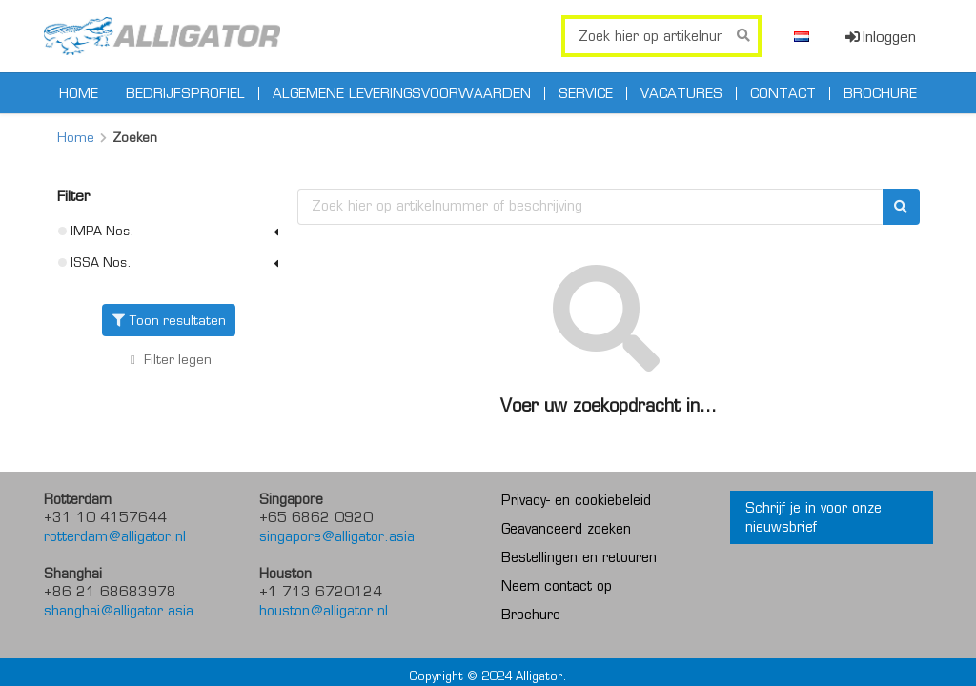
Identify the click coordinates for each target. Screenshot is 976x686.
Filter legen (169, 359)
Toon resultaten (169, 320)
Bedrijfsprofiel (185, 93)
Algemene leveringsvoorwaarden (402, 93)
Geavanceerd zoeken (566, 528)
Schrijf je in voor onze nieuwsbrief (813, 517)
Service (586, 93)
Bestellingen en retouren (579, 557)
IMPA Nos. (171, 230)
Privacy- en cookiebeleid (576, 500)
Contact (783, 93)
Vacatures (681, 93)
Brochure (880, 93)
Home (78, 93)
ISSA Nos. (171, 262)
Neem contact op (556, 586)
